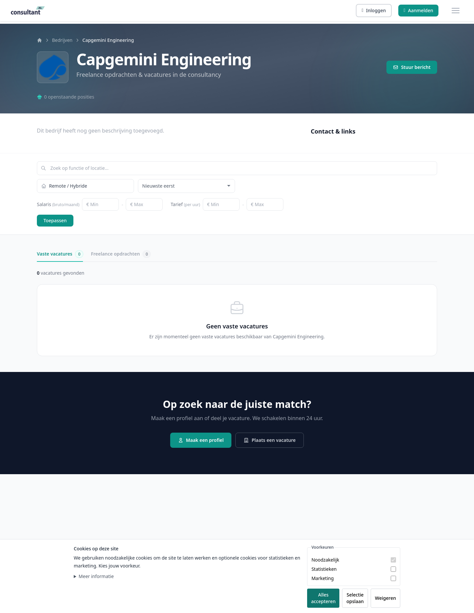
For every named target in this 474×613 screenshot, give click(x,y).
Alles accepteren (323, 598)
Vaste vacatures (60, 254)
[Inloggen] (374, 10)
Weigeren (385, 598)
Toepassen (55, 220)
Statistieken (324, 569)
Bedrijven (62, 40)
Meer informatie (96, 576)
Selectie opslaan (355, 598)
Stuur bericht (412, 67)
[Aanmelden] (418, 10)
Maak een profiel (201, 440)
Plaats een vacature (270, 440)
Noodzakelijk (325, 560)
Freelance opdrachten (120, 254)
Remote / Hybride (64, 186)
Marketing (322, 578)
